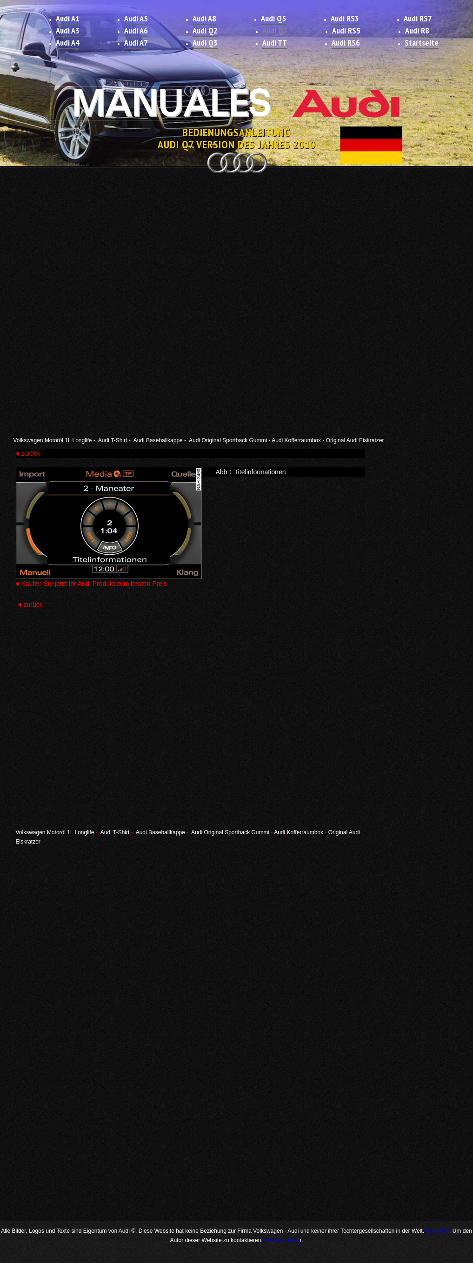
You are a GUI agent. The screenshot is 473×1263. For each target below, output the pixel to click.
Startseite (422, 42)
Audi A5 (136, 18)
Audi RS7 (418, 18)
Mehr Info (437, 1231)
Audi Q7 (274, 30)
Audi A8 (204, 18)
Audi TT (274, 42)
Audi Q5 (273, 18)
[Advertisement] (236, 245)
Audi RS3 (345, 18)
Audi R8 (417, 30)
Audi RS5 (346, 30)
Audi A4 (68, 42)
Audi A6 (136, 30)
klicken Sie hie (282, 1240)
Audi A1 (68, 18)
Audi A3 (68, 30)
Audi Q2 (205, 30)
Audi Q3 (205, 42)
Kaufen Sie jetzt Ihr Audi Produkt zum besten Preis (94, 583)
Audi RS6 (346, 42)
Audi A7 (136, 42)
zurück (30, 453)
